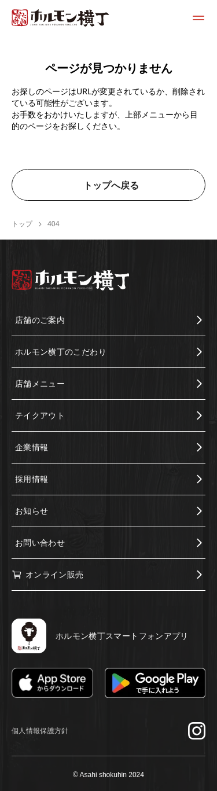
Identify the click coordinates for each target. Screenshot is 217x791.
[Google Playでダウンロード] (155, 683)
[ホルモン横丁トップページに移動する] (60, 18)
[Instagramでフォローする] (196, 731)
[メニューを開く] (198, 18)
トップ (22, 224)
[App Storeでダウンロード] (52, 683)
